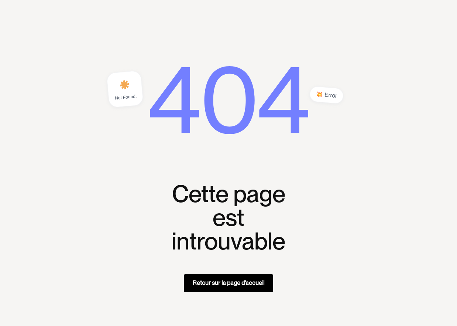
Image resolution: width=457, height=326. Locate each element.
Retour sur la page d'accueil (228, 282)
